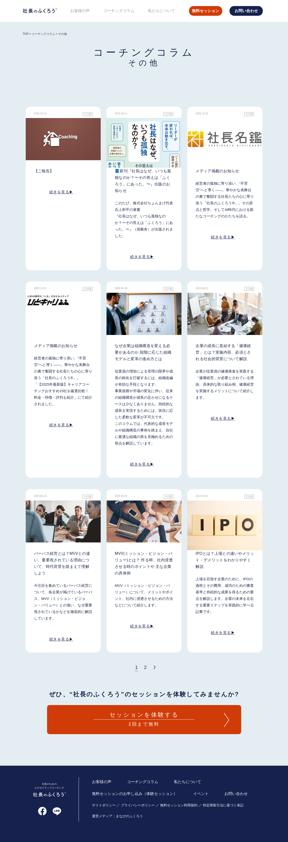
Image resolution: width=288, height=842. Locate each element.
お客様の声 (80, 11)
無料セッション (205, 11)
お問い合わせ (246, 11)
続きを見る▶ (61, 192)
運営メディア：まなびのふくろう (117, 816)
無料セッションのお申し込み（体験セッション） (134, 793)
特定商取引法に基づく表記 (223, 805)
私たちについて (161, 11)
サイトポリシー (104, 805)
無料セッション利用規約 (178, 805)
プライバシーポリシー (138, 805)
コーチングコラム (118, 11)
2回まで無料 (144, 719)
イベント (201, 793)
